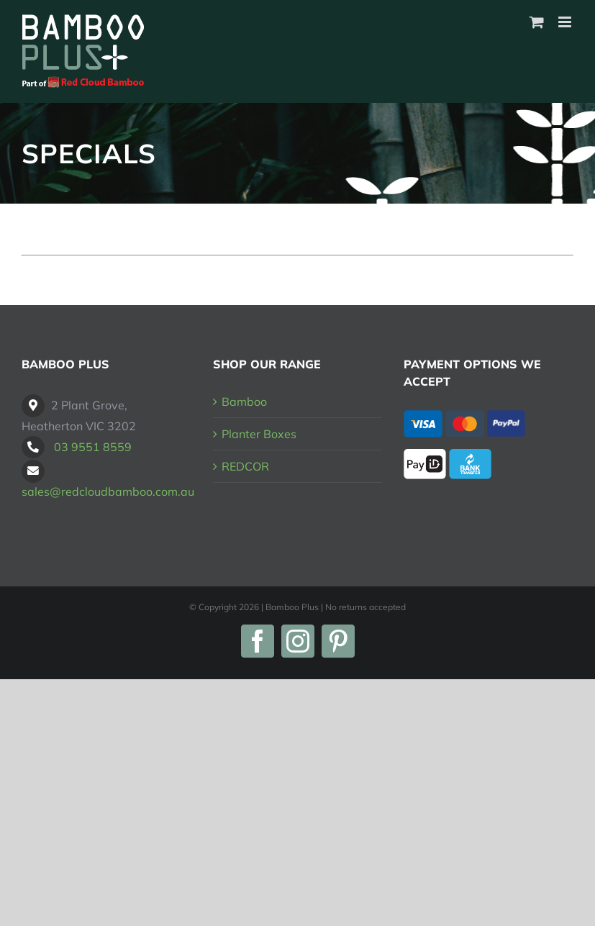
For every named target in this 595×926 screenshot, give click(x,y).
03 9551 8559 (93, 447)
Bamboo (244, 401)
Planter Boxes (259, 434)
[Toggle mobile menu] (565, 21)
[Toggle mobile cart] (537, 21)
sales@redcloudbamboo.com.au (108, 491)
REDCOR (245, 466)
